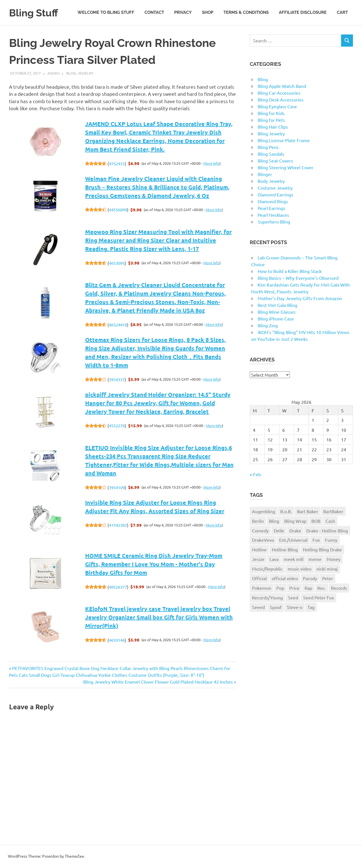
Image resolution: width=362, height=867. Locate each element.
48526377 (118, 586)
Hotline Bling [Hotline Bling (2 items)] (285, 549)
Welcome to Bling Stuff (105, 12)
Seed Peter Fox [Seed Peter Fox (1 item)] (318, 597)
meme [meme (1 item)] (315, 559)
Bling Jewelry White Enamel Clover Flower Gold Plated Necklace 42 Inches (158, 681)
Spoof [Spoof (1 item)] (276, 607)
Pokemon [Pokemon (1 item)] (261, 588)
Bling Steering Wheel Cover (285, 167)
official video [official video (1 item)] (285, 578)
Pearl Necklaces (273, 215)
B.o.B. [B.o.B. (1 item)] (286, 511)
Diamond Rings (273, 201)
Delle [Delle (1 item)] (279, 530)
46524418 (118, 324)
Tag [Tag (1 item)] (310, 607)
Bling (263, 79)
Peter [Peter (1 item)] (327, 578)
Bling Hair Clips (273, 126)
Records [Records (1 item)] (339, 588)
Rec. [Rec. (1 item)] (321, 588)
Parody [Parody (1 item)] (310, 578)
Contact (154, 12)
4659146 (117, 640)
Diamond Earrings (275, 194)
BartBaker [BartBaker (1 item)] (333, 511)
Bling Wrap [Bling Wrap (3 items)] (295, 521)
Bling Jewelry (79, 73)
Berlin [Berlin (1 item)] (258, 521)
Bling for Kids (271, 113)
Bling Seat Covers (275, 160)
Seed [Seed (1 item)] (293, 597)
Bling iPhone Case (276, 318)
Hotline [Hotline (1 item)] (259, 549)
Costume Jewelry (275, 187)
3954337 (117, 379)
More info (211, 163)
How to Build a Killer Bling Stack (290, 271)
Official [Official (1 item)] (259, 578)
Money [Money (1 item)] (334, 559)
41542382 (118, 525)
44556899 (118, 209)
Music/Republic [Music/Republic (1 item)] (267, 568)
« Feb (255, 474)
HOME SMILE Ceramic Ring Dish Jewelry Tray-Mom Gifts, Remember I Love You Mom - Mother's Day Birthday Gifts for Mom (153, 564)
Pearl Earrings (271, 208)
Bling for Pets (271, 120)
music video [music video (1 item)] (299, 568)
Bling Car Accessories (279, 93)
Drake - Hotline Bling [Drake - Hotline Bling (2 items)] (327, 530)
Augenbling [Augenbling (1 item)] (263, 511)
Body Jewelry (271, 181)
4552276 (117, 425)
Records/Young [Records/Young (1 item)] (267, 597)
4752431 (117, 163)
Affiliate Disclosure (303, 12)
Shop (207, 12)
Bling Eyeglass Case (277, 106)
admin (53, 73)
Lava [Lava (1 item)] (274, 559)
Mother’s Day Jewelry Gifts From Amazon (300, 298)
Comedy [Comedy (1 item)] (260, 530)
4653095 (117, 263)
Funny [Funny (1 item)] (331, 540)
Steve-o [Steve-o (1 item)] (294, 607)
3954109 (117, 487)
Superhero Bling (274, 221)
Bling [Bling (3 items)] (274, 521)
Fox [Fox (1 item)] (316, 540)
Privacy (183, 12)
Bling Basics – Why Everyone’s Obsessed (298, 278)
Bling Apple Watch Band (282, 86)
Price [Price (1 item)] (294, 588)
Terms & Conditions (246, 12)
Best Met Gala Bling (277, 305)
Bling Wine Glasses (277, 312)
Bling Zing (268, 325)
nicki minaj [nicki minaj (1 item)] (327, 568)
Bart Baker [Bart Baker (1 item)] (307, 511)
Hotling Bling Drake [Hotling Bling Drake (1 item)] (322, 549)
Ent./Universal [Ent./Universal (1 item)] (293, 540)
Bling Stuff (36, 12)
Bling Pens (268, 147)
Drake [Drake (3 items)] (295, 530)
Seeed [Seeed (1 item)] (258, 607)
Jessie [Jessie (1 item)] (258, 559)
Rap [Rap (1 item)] (308, 588)
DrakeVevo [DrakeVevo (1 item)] (263, 540)
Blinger (265, 174)
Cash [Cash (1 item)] (330, 521)
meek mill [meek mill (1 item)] (293, 559)
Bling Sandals (271, 154)
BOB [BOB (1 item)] (315, 521)
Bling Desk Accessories (280, 99)
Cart (342, 12)
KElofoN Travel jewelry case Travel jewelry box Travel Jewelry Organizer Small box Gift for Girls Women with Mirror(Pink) (159, 617)
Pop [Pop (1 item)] (280, 588)
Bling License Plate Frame (284, 140)
